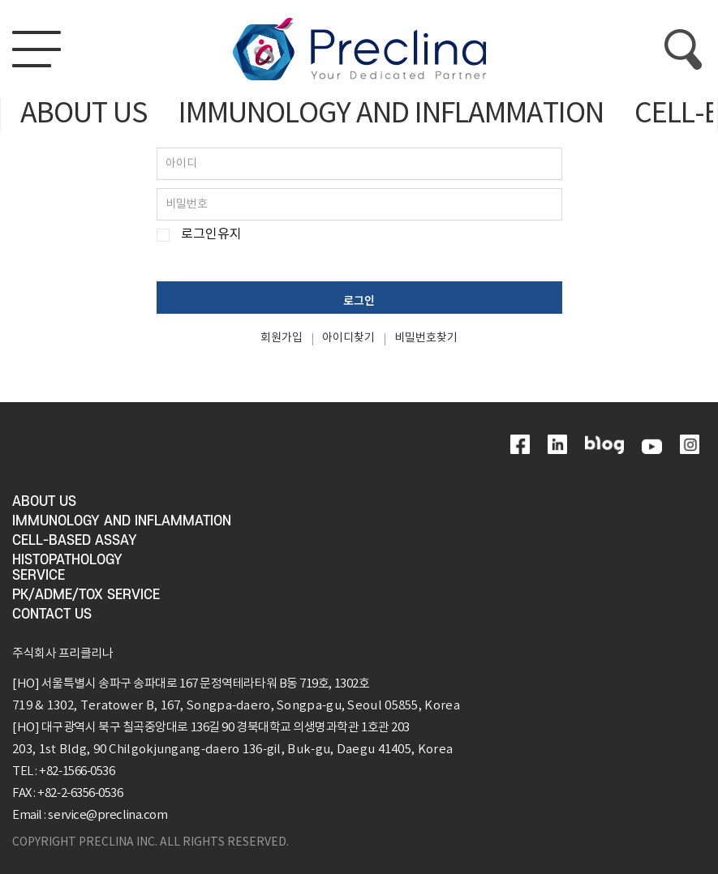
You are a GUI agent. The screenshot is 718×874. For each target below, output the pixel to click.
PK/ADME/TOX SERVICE (86, 595)
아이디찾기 (348, 338)
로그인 (359, 300)
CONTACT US (52, 614)
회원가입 (281, 338)
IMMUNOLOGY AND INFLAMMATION (391, 114)
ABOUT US (84, 114)
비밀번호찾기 (426, 338)
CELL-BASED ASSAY (74, 540)
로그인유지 (211, 235)
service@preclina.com (107, 815)
